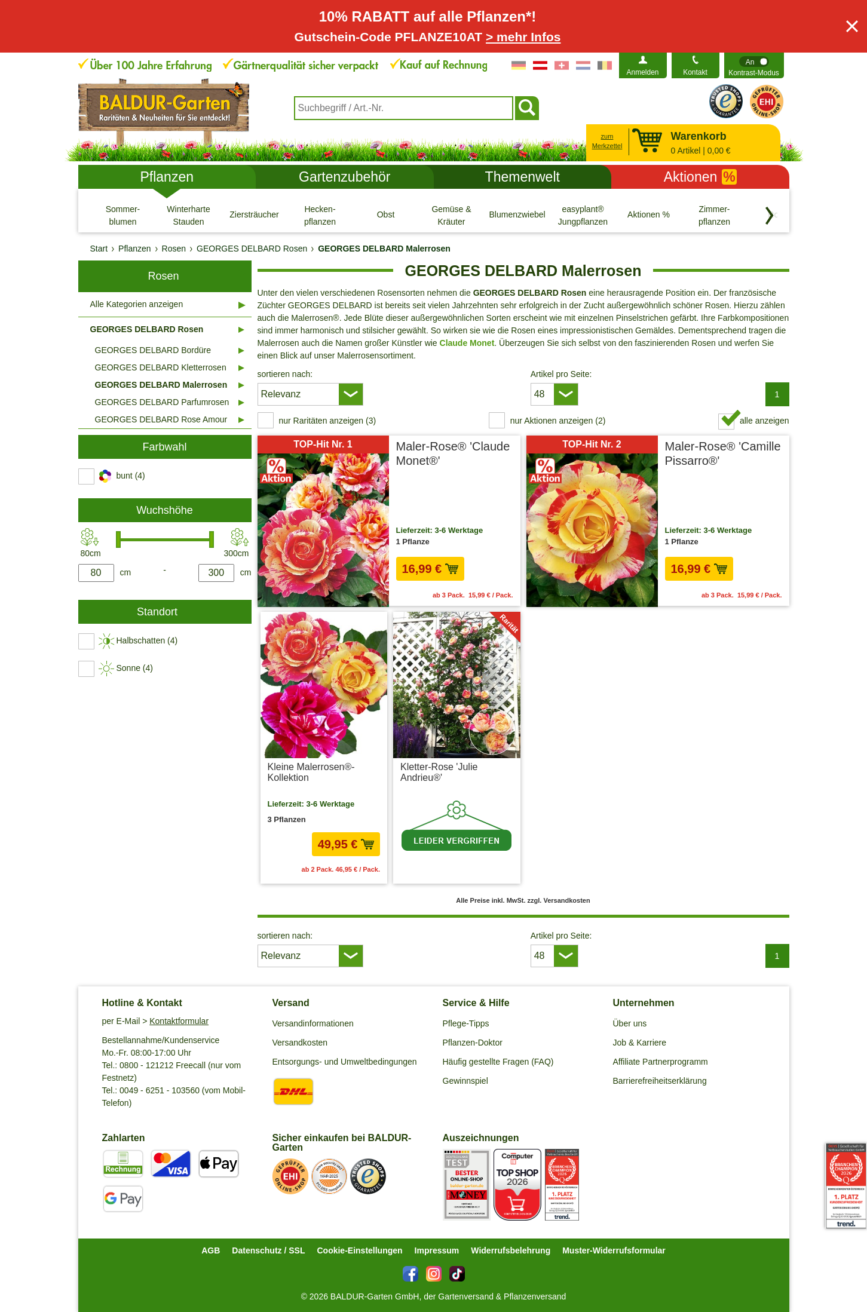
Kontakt (695, 72)
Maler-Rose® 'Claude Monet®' (453, 453)
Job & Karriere (639, 1042)
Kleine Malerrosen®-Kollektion (311, 772)
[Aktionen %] (649, 215)
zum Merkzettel (607, 141)
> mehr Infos (523, 37)
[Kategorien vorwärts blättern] (769, 216)
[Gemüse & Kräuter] (452, 215)
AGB (210, 1250)
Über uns (630, 1023)
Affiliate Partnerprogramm (660, 1061)
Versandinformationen (313, 1023)
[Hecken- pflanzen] (320, 215)
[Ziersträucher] (254, 215)
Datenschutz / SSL (268, 1250)
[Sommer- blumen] (123, 215)
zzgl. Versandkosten (481, 869)
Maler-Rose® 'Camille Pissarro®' (723, 453)
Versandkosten (300, 1042)
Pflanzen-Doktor (473, 1042)
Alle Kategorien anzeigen (136, 304)
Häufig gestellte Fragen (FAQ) (498, 1061)
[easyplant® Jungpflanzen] (583, 215)
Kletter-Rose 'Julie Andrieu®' (438, 772)
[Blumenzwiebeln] (517, 215)
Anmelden (642, 72)
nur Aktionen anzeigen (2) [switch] (558, 420)
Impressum (437, 1250)
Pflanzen (167, 177)
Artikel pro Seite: (561, 374)
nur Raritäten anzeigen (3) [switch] (327, 420)
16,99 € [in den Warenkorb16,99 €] (430, 568)
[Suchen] (527, 108)
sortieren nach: (285, 374)
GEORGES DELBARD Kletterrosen (160, 367)
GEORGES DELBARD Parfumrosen (162, 402)
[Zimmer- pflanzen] (714, 215)
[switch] (754, 65)
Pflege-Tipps (466, 1023)
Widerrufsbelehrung (510, 1250)
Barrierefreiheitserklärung (660, 1081)
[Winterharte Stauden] (189, 215)
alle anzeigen (764, 420)
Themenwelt (522, 177)
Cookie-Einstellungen (359, 1250)
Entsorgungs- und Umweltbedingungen (344, 1061)
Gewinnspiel (465, 1081)
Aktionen (700, 177)
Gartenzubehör (344, 177)
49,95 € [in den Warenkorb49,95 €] (346, 844)
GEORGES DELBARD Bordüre (153, 350)
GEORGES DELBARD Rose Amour (161, 419)
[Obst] (386, 215)
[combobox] (403, 108)
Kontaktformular (179, 1021)
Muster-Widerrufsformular (614, 1250)
